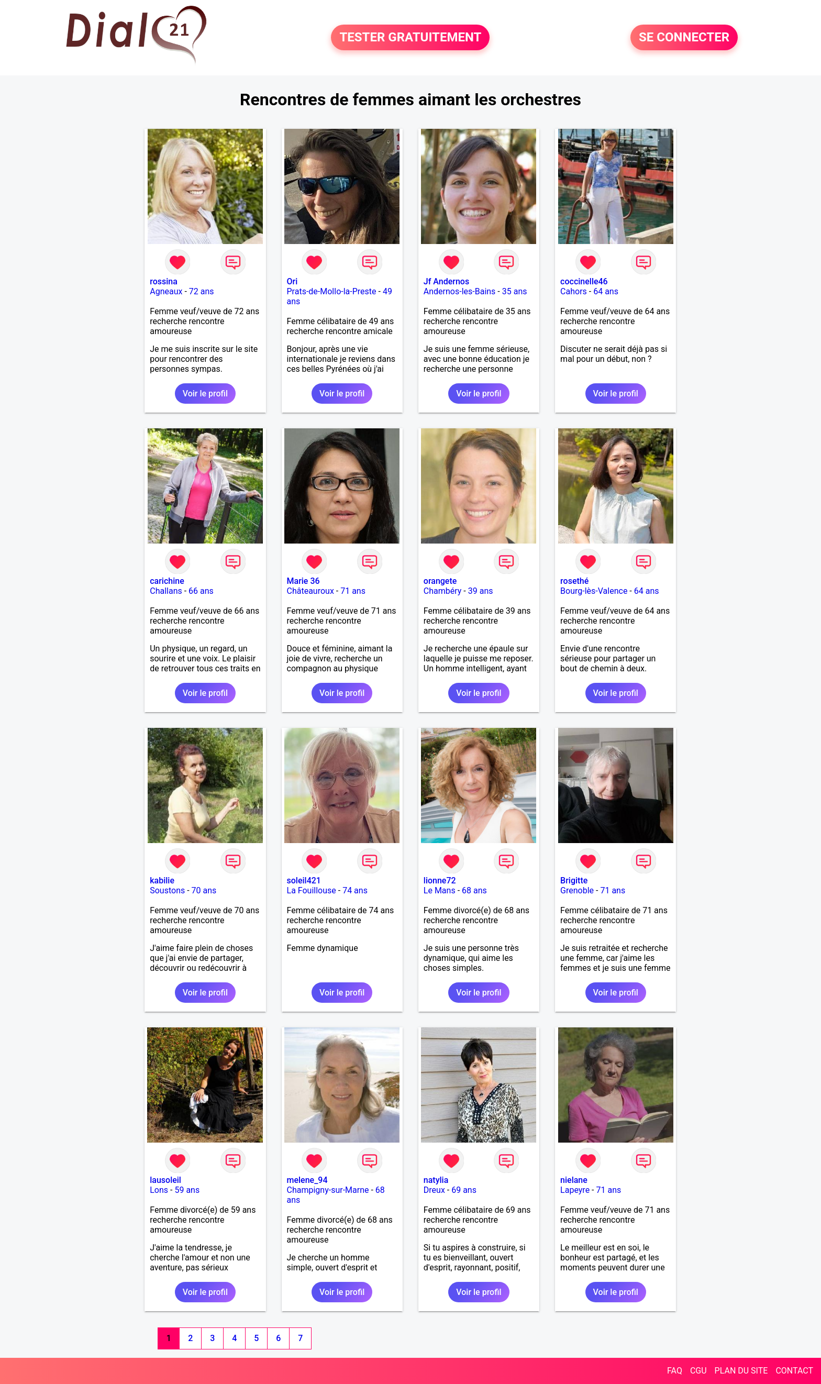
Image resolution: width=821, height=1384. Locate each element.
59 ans (186, 1190)
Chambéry (443, 591)
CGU (698, 1371)
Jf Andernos (446, 281)
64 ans (605, 291)
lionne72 (440, 880)
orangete (440, 581)
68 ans (474, 890)
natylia (436, 1180)
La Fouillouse (311, 890)
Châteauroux (310, 591)
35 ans (514, 291)
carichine (167, 581)
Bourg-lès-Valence (593, 591)
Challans (166, 591)
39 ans (480, 591)
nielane (573, 1180)
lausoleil (165, 1180)
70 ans (204, 890)
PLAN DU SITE (741, 1371)
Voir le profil (205, 393)
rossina (163, 281)
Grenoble (577, 890)
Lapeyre (575, 1190)
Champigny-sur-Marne (328, 1190)
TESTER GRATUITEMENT (410, 37)
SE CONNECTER (684, 37)
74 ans (355, 890)
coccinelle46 (584, 281)
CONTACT (794, 1371)
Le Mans (440, 890)
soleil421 (304, 880)
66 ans (201, 591)
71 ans (352, 591)
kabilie (162, 880)
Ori (292, 281)
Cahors (573, 291)
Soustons (167, 890)
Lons (159, 1190)
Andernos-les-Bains (460, 291)
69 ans (463, 1190)
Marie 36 (303, 581)
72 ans (201, 291)
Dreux (434, 1190)
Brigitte (573, 880)
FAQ (674, 1371)
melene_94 (307, 1180)
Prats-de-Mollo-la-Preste (331, 291)
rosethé (574, 581)
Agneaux (166, 291)
